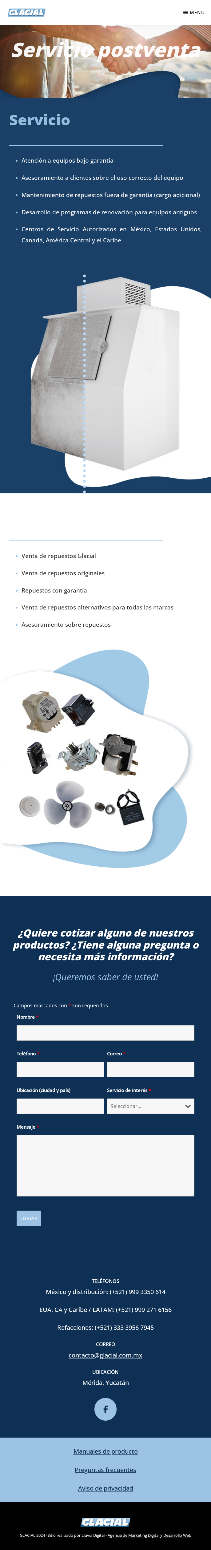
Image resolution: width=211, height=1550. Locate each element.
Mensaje (28, 1127)
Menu (197, 12)
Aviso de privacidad (105, 1488)
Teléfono (28, 1053)
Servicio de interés (129, 1090)
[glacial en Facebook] (105, 1409)
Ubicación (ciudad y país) (43, 1090)
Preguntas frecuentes (105, 1470)
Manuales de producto (106, 1451)
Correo (116, 1053)
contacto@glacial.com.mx (105, 1355)
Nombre (27, 1017)
